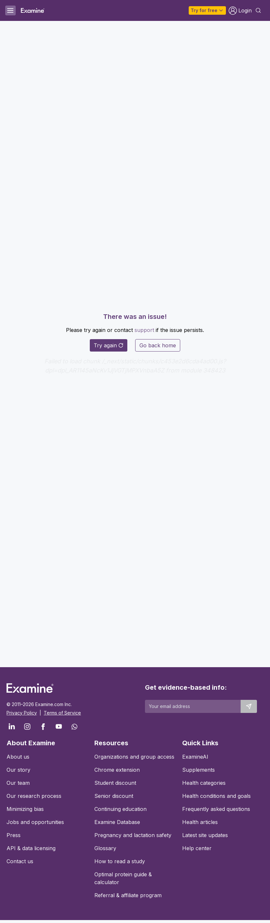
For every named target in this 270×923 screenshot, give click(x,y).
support (144, 330)
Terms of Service (62, 713)
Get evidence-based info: (186, 687)
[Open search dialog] (258, 10)
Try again (108, 345)
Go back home (157, 345)
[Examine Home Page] (32, 10)
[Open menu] (10, 10)
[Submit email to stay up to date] (249, 706)
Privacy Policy (22, 713)
